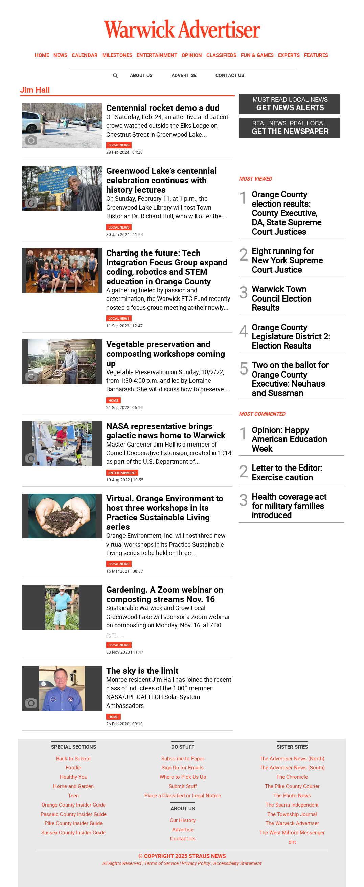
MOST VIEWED (255, 178)
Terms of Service (161, 863)
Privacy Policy (196, 863)
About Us (141, 75)
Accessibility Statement (237, 863)
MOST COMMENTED (262, 413)
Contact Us (229, 75)
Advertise (184, 75)
